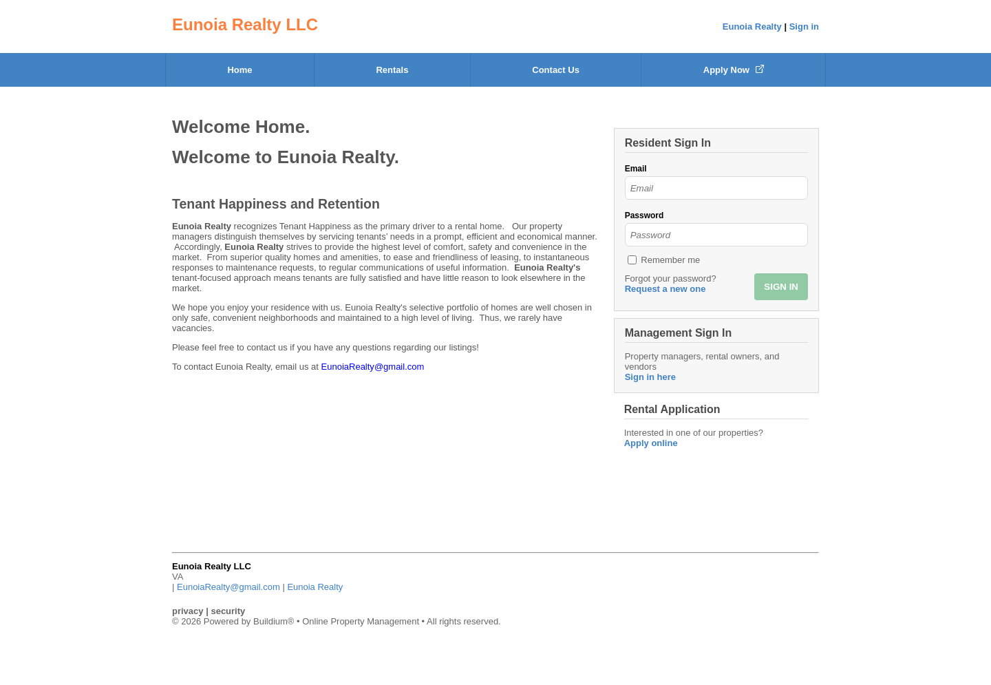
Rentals (392, 70)
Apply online (651, 443)
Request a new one (665, 289)
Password (644, 215)
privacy (188, 611)
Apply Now (733, 70)
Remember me (670, 260)
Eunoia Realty (752, 26)
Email (636, 168)
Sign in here (650, 377)
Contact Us (555, 70)
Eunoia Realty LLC (245, 24)
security (228, 611)
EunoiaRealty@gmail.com (228, 587)
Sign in (804, 26)
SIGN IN (781, 287)
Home (239, 70)
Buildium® (273, 621)
